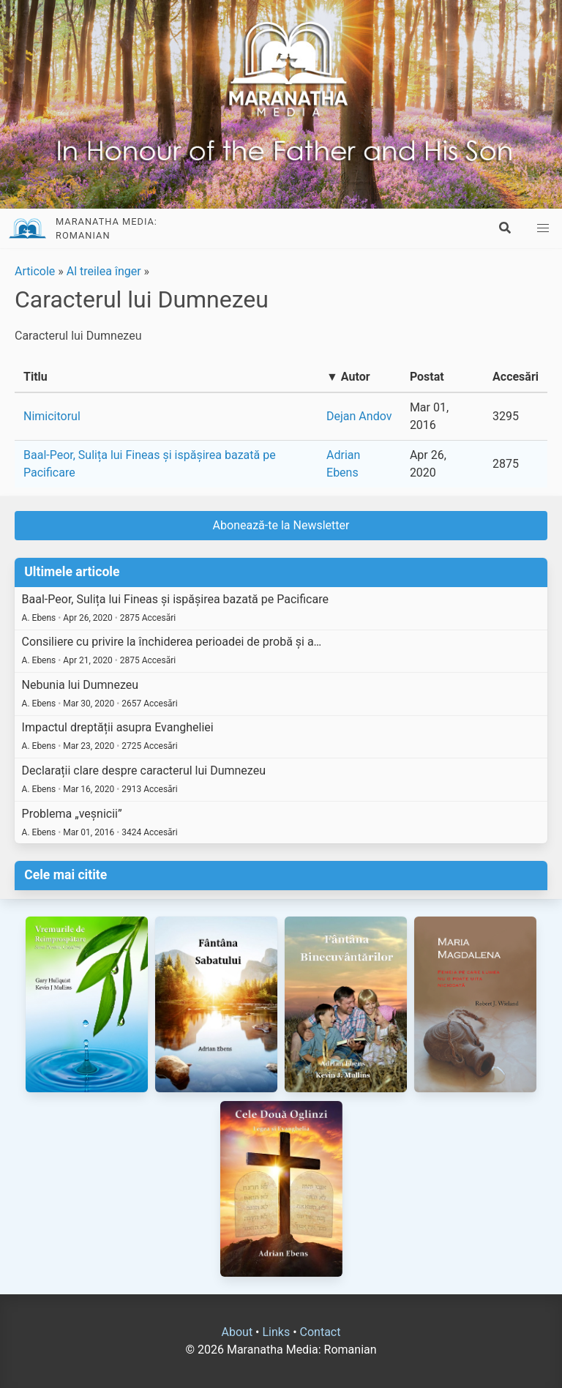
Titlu (35, 377)
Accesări (515, 377)
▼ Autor (348, 377)
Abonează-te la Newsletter (281, 525)
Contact (320, 1332)
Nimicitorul (51, 416)
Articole (35, 271)
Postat (427, 377)
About (237, 1332)
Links (276, 1332)
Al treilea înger (104, 271)
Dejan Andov (358, 416)
